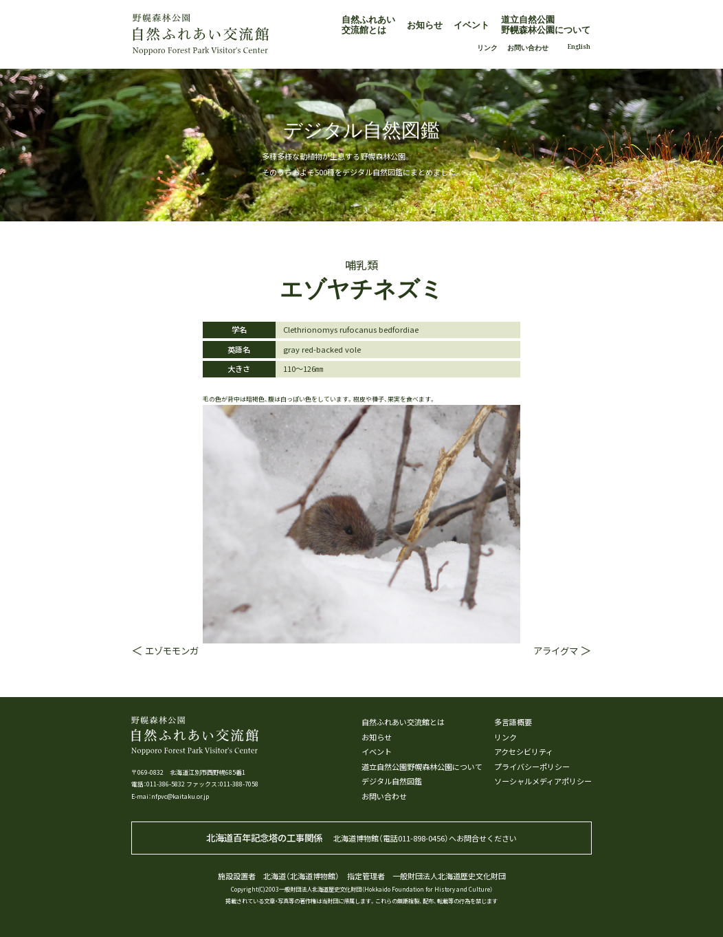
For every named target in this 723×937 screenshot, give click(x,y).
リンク (487, 47)
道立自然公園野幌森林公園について (545, 24)
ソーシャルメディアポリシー (543, 781)
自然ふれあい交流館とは (368, 24)
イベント (471, 25)
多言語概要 (513, 722)
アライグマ (555, 650)
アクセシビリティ (523, 751)
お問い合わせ (527, 47)
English (579, 46)
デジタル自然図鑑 (392, 781)
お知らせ (425, 25)
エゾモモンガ (172, 650)
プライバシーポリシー (532, 766)
